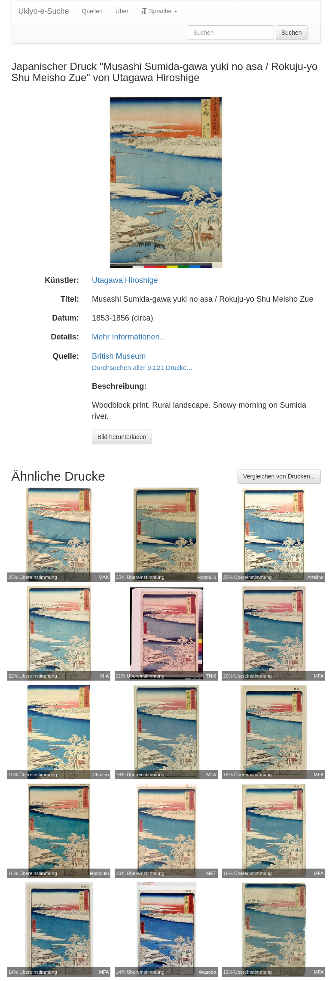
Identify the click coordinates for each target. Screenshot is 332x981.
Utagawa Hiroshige (125, 280)
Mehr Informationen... (129, 337)
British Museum (119, 356)
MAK (103, 577)
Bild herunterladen (121, 436)
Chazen (100, 774)
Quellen (92, 11)
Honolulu (206, 577)
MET (211, 873)
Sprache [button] (159, 11)
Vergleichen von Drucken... (279, 476)
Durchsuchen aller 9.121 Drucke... (142, 367)
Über (122, 11)
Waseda (207, 972)
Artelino (316, 577)
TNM (211, 675)
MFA (319, 675)
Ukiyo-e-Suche (43, 11)
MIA (105, 675)
